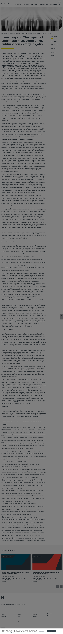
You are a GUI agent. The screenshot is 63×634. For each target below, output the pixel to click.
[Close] (61, 631)
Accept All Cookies (51, 631)
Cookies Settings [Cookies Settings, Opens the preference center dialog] (42, 631)
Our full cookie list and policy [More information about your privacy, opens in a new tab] (14, 633)
